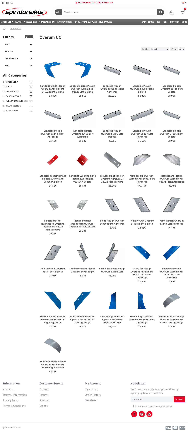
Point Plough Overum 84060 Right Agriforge (112, 222)
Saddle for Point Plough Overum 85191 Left (112, 270)
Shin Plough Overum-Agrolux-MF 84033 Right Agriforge (112, 319)
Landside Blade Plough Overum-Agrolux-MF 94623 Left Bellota (82, 88)
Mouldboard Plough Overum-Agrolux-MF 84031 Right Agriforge (171, 178)
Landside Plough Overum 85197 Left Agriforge (142, 133)
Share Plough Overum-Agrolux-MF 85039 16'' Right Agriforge (53, 319)
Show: (174, 49)
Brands (9, 51)
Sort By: (145, 49)
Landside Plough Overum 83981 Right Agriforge (112, 88)
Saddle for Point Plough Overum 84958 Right (82, 270)
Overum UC (15, 28)
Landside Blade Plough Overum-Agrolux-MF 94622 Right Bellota (52, 88)
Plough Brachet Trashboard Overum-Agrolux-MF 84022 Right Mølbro (53, 225)
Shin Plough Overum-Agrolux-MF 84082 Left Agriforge (142, 319)
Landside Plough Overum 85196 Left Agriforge (83, 133)
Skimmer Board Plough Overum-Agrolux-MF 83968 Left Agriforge (172, 319)
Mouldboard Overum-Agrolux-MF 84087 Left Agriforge (142, 178)
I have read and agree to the (153, 406)
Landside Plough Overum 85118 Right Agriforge (53, 133)
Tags (7, 65)
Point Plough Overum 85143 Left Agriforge (171, 222)
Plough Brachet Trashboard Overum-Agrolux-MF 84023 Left (82, 223)
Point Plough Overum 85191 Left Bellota (53, 270)
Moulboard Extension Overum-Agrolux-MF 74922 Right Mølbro (112, 178)
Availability (11, 58)
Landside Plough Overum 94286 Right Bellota (171, 133)
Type (7, 44)
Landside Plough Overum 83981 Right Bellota (142, 88)
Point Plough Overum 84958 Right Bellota (142, 222)
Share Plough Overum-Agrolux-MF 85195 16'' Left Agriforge (82, 319)
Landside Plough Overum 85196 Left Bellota (112, 133)
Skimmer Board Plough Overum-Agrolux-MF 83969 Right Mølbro (53, 364)
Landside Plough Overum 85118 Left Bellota (172, 88)
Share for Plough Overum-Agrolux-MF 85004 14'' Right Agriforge (142, 273)
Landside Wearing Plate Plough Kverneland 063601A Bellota (82, 178)
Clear (30, 36)
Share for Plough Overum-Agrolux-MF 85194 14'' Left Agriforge (171, 273)
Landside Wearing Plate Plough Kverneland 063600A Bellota (52, 178)
